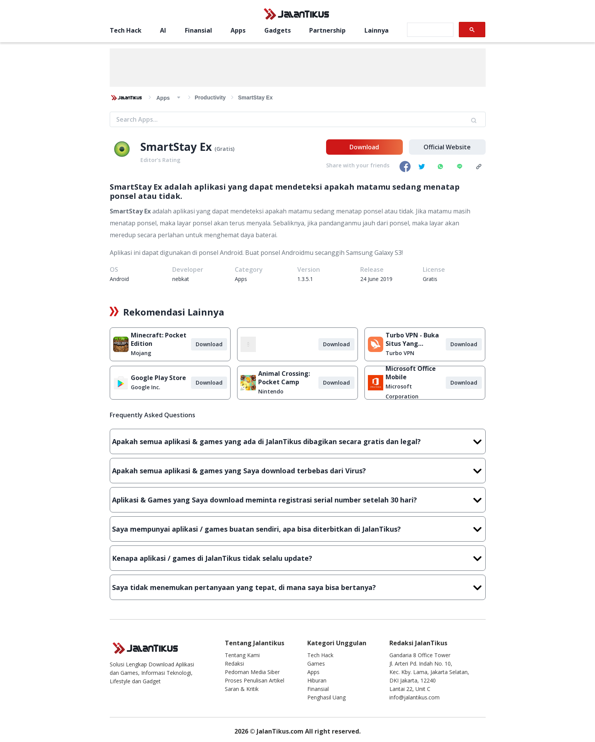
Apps (238, 30)
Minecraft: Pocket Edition (158, 339)
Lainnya (376, 30)
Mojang (141, 353)
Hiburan (316, 680)
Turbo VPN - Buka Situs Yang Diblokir (412, 339)
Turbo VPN (400, 353)
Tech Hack (126, 30)
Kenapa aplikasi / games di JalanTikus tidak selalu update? (297, 558)
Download (364, 147)
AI (163, 30)
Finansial (198, 30)
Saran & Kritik (242, 688)
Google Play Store (158, 377)
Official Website (447, 147)
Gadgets (277, 30)
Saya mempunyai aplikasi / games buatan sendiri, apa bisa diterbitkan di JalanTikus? (297, 529)
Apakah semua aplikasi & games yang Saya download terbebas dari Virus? (297, 470)
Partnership (327, 30)
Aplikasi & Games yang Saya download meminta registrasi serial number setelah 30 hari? (297, 499)
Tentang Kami (242, 655)
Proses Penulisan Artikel (254, 680)
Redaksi (234, 663)
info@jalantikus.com (414, 697)
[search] (429, 30)
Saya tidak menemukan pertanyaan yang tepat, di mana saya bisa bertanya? (297, 587)
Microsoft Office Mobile (411, 372)
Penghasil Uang (326, 697)
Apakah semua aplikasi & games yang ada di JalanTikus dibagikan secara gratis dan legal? (297, 441)
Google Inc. (145, 387)
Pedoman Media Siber (252, 672)
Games (316, 663)
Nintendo (270, 391)
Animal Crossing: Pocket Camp (284, 377)
